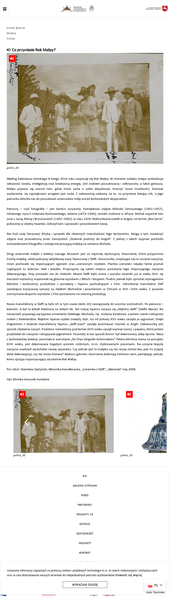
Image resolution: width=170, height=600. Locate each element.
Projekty (85, 543)
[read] (9, 50)
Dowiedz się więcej (128, 575)
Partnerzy (85, 505)
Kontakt (85, 553)
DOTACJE (84, 524)
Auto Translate (155, 592)
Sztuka (11, 38)
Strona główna (16, 28)
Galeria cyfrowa (85, 486)
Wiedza (11, 33)
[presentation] (26, 422)
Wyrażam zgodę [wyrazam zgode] (85, 585)
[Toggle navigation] (4, 9)
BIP (85, 476)
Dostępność (85, 533)
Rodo (85, 495)
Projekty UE (85, 514)
